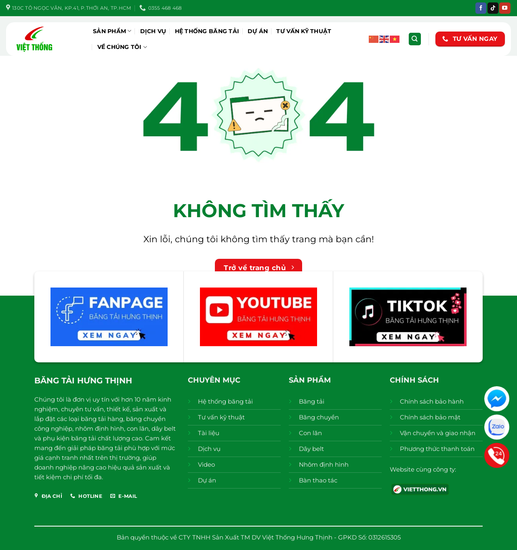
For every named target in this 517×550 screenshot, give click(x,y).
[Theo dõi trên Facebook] (480, 8)
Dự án (258, 31)
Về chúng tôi (122, 47)
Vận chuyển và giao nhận (437, 433)
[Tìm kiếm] (415, 39)
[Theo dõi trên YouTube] (504, 8)
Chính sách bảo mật (430, 417)
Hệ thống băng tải (207, 31)
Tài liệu (208, 433)
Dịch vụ (153, 31)
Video (206, 464)
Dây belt (311, 449)
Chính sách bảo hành (432, 401)
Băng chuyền (319, 417)
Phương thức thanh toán (437, 449)
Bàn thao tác (318, 480)
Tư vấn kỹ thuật (303, 31)
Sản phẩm (112, 31)
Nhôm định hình (324, 464)
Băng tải (311, 401)
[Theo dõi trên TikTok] (493, 8)
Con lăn (310, 433)
